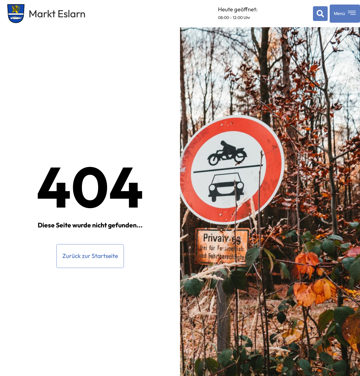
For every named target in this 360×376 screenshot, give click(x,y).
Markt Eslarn (57, 13)
